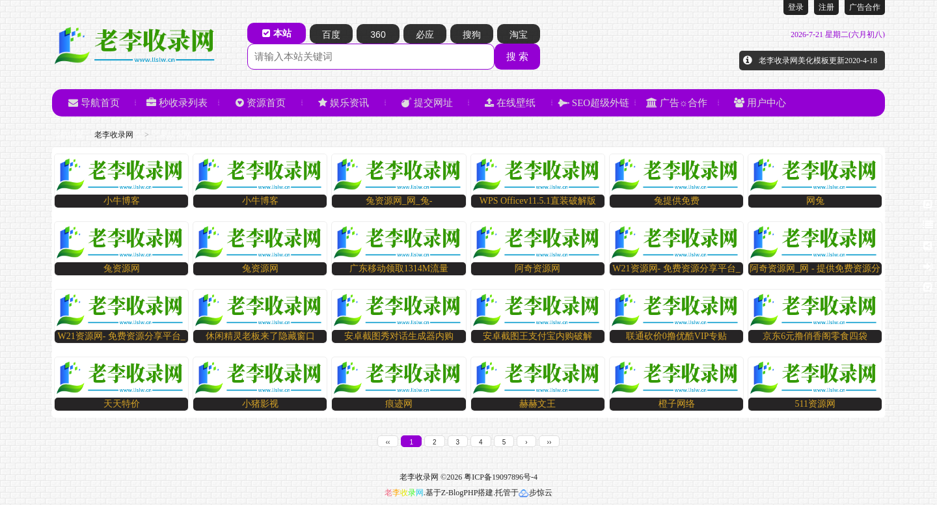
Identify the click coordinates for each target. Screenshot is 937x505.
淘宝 (518, 34)
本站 (277, 33)
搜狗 (472, 34)
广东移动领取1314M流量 (398, 268)
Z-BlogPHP (459, 492)
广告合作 (864, 7)
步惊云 (535, 492)
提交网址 (427, 103)
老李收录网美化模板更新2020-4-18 (818, 60)
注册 (826, 7)
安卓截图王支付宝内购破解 (537, 336)
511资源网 (815, 404)
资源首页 (261, 103)
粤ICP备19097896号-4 (500, 477)
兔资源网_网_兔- (399, 201)
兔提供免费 (676, 201)
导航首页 (94, 103)
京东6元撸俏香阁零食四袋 (815, 336)
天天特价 (121, 404)
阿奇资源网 (537, 268)
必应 (425, 34)
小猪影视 (260, 404)
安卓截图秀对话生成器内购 (399, 336)
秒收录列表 (177, 103)
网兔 (815, 201)
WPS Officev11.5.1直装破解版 (538, 201)
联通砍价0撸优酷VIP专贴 (676, 336)
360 (377, 34)
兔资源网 (121, 268)
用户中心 (760, 103)
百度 (331, 34)
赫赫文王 (537, 404)
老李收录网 (113, 134)
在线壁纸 (510, 103)
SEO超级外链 (593, 103)
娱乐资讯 (343, 103)
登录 (796, 7)
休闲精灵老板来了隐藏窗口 (260, 336)
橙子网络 (677, 404)
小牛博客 (121, 201)
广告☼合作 (677, 103)
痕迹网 (399, 404)
